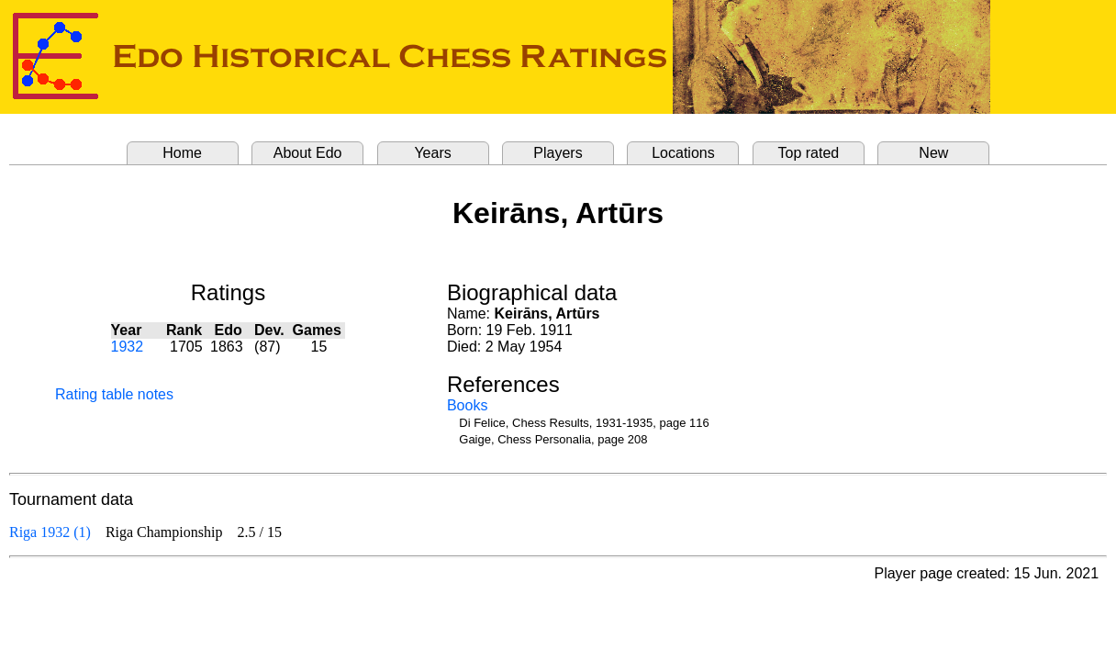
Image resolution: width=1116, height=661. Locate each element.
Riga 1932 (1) (50, 532)
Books (467, 405)
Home (182, 153)
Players (557, 153)
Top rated (809, 153)
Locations (683, 153)
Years (432, 153)
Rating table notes (114, 394)
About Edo (307, 153)
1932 (127, 346)
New (933, 153)
